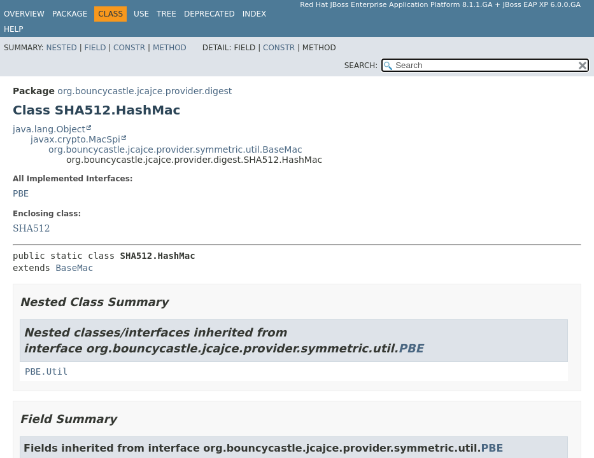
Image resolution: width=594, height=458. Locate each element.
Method (170, 47)
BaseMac (74, 268)
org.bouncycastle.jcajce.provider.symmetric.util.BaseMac (175, 149)
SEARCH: (361, 65)
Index (255, 14)
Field (95, 47)
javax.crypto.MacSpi (75, 139)
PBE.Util (46, 371)
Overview (24, 14)
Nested (61, 47)
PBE (21, 193)
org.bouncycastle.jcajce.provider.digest (144, 91)
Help (14, 29)
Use (141, 14)
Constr (129, 47)
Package (69, 14)
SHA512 (31, 228)
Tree (166, 14)
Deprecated (209, 14)
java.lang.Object (49, 129)
